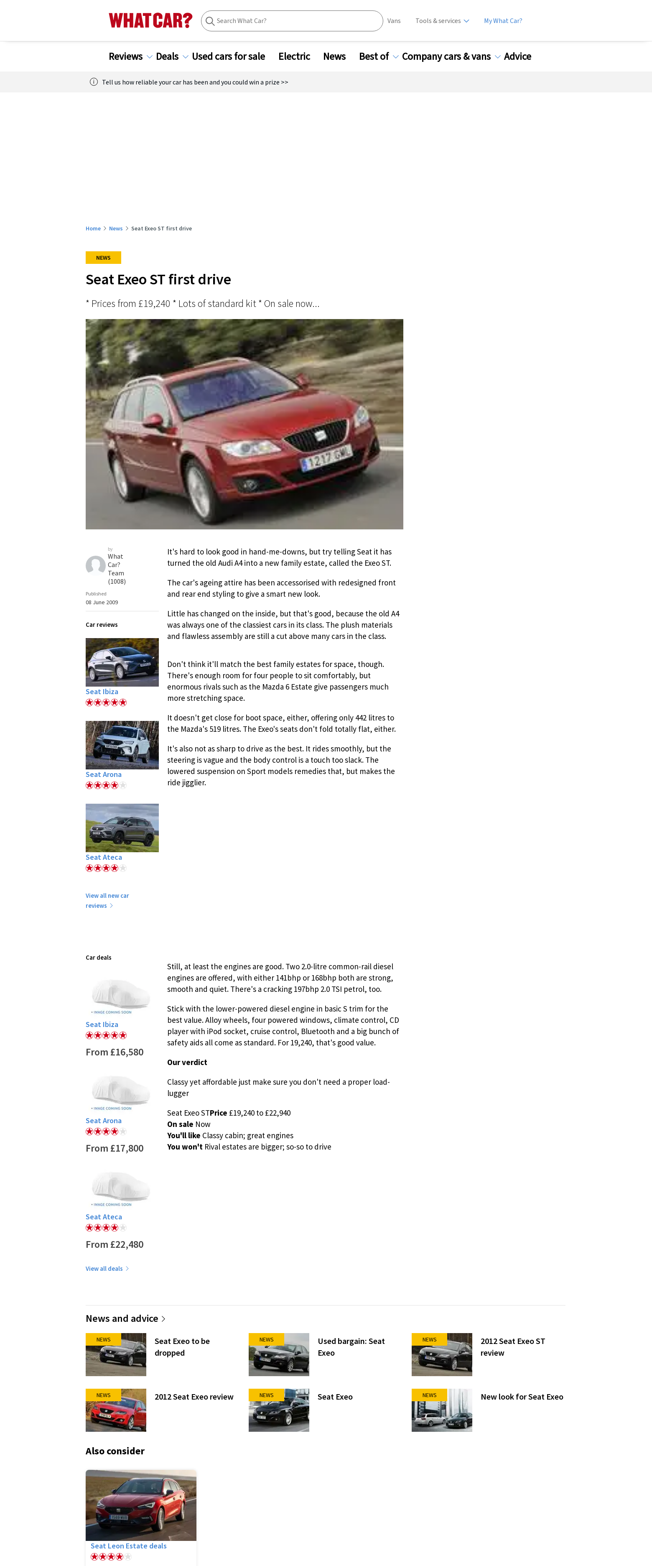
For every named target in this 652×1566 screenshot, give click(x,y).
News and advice (126, 1318)
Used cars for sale (233, 56)
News (339, 56)
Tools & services (438, 20)
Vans (394, 20)
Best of (379, 56)
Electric (299, 56)
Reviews (131, 56)
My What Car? (503, 20)
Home (93, 228)
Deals (172, 56)
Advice (522, 56)
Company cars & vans (451, 56)
